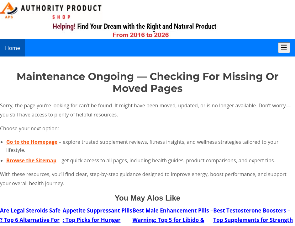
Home (12, 47)
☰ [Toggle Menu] (284, 47)
